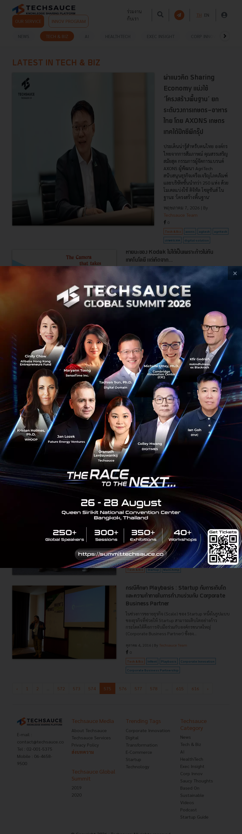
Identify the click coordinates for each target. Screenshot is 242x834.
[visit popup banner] (121, 417)
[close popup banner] (235, 273)
